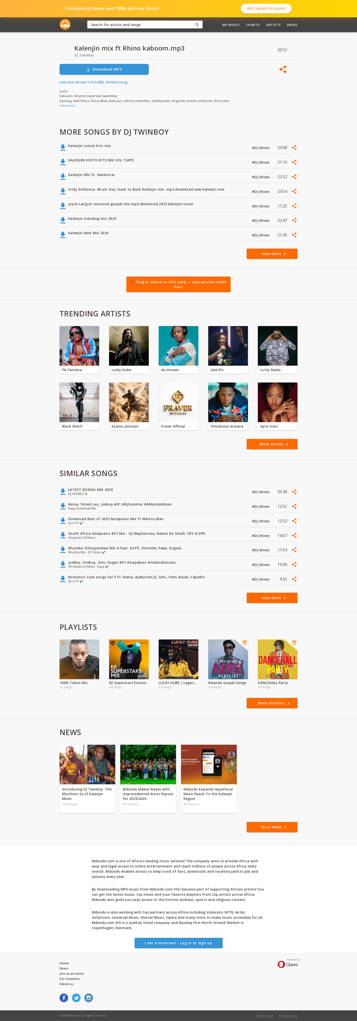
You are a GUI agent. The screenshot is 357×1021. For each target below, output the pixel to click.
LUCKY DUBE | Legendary (178, 682)
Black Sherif (72, 426)
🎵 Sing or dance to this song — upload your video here (178, 284)
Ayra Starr (269, 426)
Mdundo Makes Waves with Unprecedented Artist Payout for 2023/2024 (148, 794)
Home (64, 963)
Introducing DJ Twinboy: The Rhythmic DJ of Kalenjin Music (87, 794)
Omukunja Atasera (227, 426)
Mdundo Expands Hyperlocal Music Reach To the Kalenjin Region (208, 794)
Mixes (292, 25)
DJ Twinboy (84, 55)
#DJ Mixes (261, 147)
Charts (253, 25)
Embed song (116, 82)
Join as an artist (72, 973)
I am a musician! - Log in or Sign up (178, 943)
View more (67, 105)
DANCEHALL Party (273, 682)
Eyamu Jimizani (125, 426)
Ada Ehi (217, 369)
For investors (70, 978)
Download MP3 (104, 69)
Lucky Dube (121, 369)
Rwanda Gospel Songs (227, 682)
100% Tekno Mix (74, 682)
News (64, 968)
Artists (273, 25)
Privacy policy (288, 1016)
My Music (231, 25)
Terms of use (264, 1016)
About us (66, 984)
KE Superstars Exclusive (129, 682)
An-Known (170, 369)
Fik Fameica (72, 369)
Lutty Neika (270, 369)
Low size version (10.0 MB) (82, 82)
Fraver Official (173, 426)
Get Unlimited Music (266, 8)
